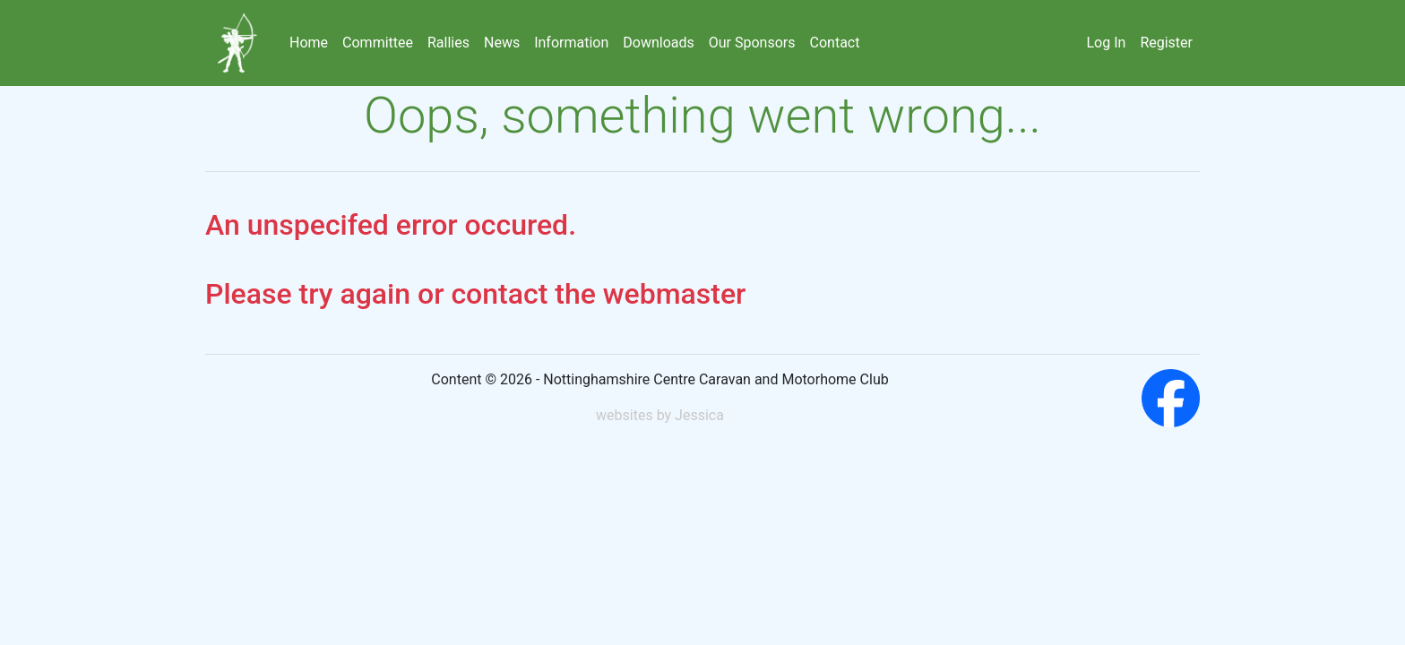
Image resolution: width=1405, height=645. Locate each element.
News (502, 42)
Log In (1105, 42)
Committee (377, 42)
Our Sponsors (752, 42)
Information (571, 42)
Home (308, 42)
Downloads (658, 42)
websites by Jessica (660, 415)
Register (1166, 42)
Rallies (448, 42)
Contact (835, 42)
